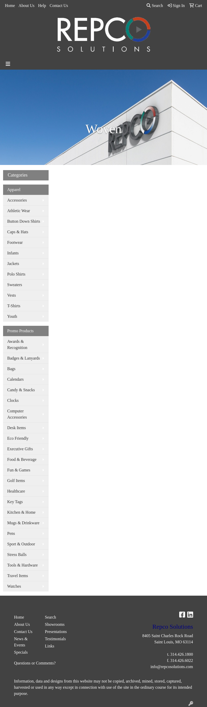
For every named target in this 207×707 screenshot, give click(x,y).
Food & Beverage (22, 459)
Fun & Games (18, 470)
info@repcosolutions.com (171, 666)
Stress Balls (16, 554)
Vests (11, 295)
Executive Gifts (20, 449)
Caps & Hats (17, 232)
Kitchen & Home (21, 512)
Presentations (56, 631)
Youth (12, 316)
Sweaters (14, 284)
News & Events (21, 642)
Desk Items (16, 428)
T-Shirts (13, 306)
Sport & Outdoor (21, 544)
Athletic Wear (18, 211)
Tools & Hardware (22, 565)
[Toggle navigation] (8, 64)
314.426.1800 (181, 654)
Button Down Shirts (23, 221)
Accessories (17, 200)
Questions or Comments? (35, 663)
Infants (13, 253)
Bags (11, 369)
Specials (21, 652)
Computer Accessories (17, 414)
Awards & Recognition (17, 344)
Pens (11, 533)
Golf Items (16, 480)
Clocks (13, 400)
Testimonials (55, 639)
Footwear (15, 242)
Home (10, 5)
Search (155, 5)
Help (42, 5)
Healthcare (16, 491)
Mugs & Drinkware (23, 523)
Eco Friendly (18, 438)
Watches (14, 586)
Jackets (13, 263)
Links (49, 646)
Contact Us (59, 5)
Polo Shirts (16, 274)
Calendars (15, 379)
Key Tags (15, 502)
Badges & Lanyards (23, 358)
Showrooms (55, 624)
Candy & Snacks (21, 390)
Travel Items (17, 575)
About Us (26, 5)
